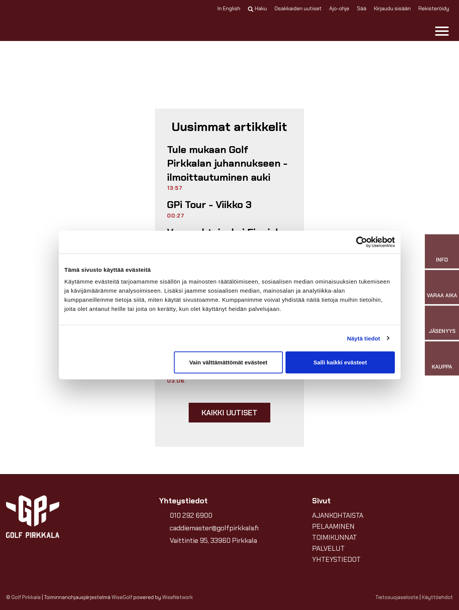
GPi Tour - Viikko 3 (209, 204)
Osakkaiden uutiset (298, 8)
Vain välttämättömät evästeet (228, 362)
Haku (257, 8)
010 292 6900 (191, 515)
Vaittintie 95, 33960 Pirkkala (213, 540)
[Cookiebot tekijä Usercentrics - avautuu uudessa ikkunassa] (361, 241)
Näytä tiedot (363, 338)
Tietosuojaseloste (396, 597)
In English (229, 8)
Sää (361, 8)
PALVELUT (328, 548)
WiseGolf (122, 597)
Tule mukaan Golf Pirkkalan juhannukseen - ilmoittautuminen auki (227, 163)
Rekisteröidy (433, 8)
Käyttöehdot (437, 597)
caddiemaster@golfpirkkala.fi (214, 528)
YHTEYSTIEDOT (336, 559)
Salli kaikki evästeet (340, 362)
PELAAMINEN (333, 526)
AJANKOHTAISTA (337, 515)
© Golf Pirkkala (23, 597)
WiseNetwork (177, 597)
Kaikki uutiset (230, 413)
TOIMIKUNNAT (334, 537)
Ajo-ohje (339, 8)
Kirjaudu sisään (392, 8)
